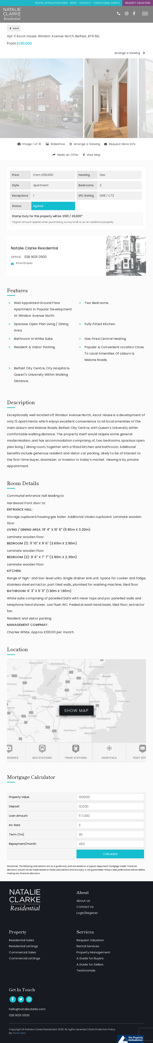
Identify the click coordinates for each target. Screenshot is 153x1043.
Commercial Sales (22, 952)
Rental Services (87, 946)
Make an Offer (65, 155)
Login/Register (87, 913)
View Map (91, 155)
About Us (83, 901)
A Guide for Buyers (90, 958)
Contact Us (85, 907)
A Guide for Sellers (89, 964)
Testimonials (85, 970)
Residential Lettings (23, 946)
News (73, 3)
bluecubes (19, 1033)
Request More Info (120, 144)
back (14, 28)
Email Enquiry (24, 263)
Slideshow (55, 144)
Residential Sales (21, 940)
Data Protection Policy (101, 1029)
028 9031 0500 (35, 257)
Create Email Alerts (107, 3)
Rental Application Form (51, 3)
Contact (85, 3)
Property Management (93, 952)
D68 (102, 196)
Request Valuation (137, 3)
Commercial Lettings (24, 958)
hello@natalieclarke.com (27, 1009)
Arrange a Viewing (130, 53)
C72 (111, 196)
